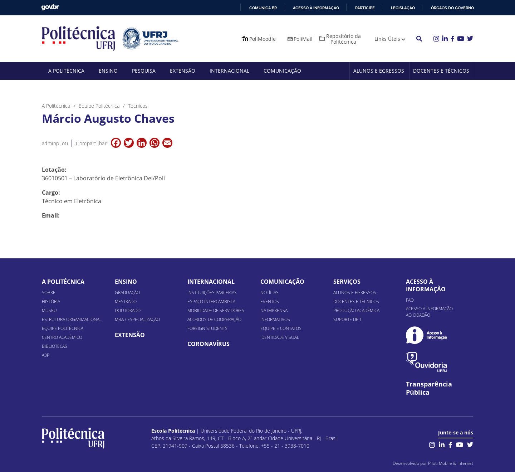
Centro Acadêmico (62, 337)
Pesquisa (144, 70)
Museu (49, 310)
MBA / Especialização (137, 319)
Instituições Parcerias (212, 292)
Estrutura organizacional (72, 319)
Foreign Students (207, 328)
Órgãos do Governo (452, 7)
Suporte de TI (348, 319)
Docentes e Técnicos (441, 70)
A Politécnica (66, 70)
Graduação (127, 292)
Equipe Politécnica (62, 328)
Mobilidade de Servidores (215, 310)
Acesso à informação (316, 7)
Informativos (275, 319)
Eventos (269, 301)
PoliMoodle (262, 38)
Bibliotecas (54, 346)
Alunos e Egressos (378, 70)
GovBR (50, 7)
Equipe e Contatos (280, 328)
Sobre (48, 292)
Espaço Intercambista (211, 301)
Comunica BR (263, 7)
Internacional (229, 70)
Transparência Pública (429, 388)
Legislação (403, 7)
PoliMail (303, 38)
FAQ (410, 300)
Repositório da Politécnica (343, 39)
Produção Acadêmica (356, 310)
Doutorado (128, 310)
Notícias (269, 292)
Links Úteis (387, 38)
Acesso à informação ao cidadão (429, 312)
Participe (365, 7)
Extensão (182, 70)
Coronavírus (208, 344)
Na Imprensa (274, 310)
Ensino (108, 70)
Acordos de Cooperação (214, 319)
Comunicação (282, 70)
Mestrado (126, 301)
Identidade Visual (279, 337)
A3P (45, 355)
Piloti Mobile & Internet (450, 463)
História (51, 301)
